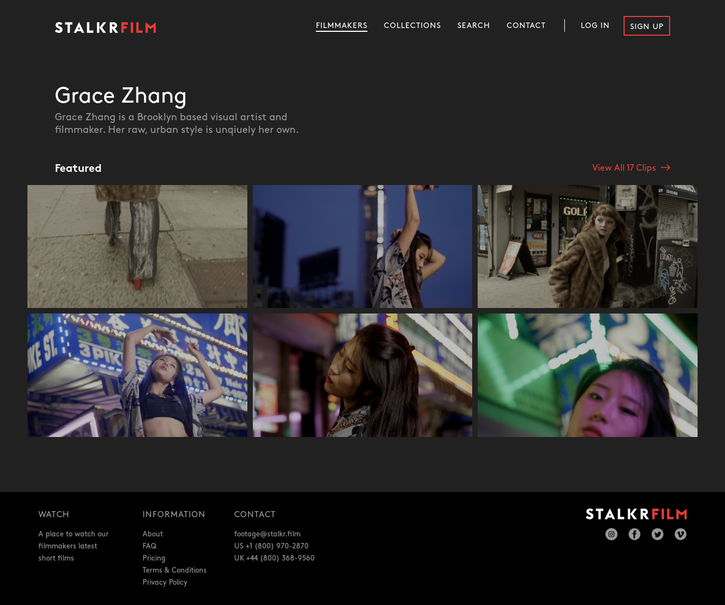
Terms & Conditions (175, 570)
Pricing (154, 558)
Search (473, 25)
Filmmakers (341, 25)
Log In (595, 25)
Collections (412, 25)
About (153, 534)
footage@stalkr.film (267, 534)
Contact (526, 25)
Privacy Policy (165, 582)
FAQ (149, 546)
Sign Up (647, 26)
